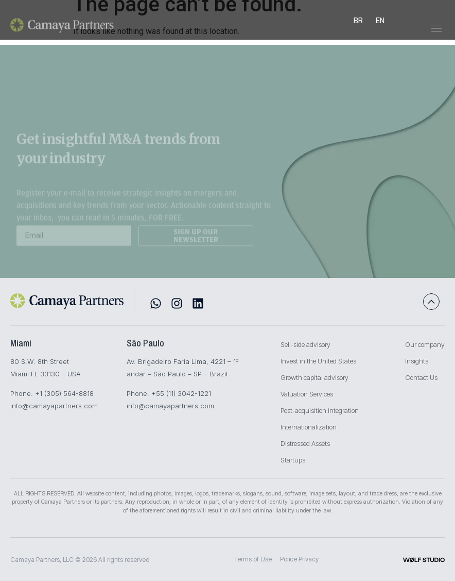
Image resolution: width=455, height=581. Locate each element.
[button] (436, 33)
